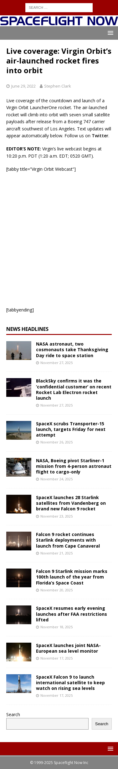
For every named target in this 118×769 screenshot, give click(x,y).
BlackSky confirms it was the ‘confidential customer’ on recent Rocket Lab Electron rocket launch (73, 389)
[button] (109, 33)
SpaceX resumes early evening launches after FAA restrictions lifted (71, 613)
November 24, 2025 (56, 479)
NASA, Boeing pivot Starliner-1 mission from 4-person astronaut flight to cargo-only (73, 466)
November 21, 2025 (56, 553)
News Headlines (27, 329)
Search (13, 714)
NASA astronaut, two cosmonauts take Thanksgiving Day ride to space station (72, 349)
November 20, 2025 (56, 590)
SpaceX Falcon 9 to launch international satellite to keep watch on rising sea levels (70, 682)
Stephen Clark (57, 86)
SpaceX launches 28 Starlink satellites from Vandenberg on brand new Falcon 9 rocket (71, 503)
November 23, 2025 (56, 516)
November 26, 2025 (56, 442)
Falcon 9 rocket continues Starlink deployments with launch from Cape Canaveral (68, 540)
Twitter (100, 136)
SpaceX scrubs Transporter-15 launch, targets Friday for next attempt (70, 429)
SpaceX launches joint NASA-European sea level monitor (68, 648)
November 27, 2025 (56, 362)
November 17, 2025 (56, 658)
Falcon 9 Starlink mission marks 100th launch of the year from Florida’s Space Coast (71, 576)
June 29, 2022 (23, 86)
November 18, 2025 (56, 627)
